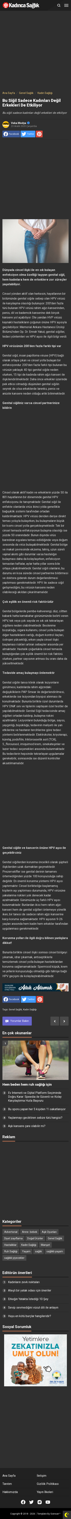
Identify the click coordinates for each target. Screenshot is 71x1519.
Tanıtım (7, 1484)
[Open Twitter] (31, 1502)
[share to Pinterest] (39, 134)
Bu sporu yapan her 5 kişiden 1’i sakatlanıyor (37, 1109)
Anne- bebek (29, 1231)
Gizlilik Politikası (48, 1484)
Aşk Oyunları (49, 1231)
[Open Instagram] (39, 1502)
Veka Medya (20, 123)
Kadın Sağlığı (30, 1009)
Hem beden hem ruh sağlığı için (27, 1084)
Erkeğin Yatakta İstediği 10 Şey (28, 1299)
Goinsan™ (55, 1514)
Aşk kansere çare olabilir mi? (26, 1126)
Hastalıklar (10, 1244)
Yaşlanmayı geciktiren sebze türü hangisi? (35, 1117)
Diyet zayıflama (13, 1238)
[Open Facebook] (23, 1502)
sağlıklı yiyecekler (14, 1257)
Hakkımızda (10, 1492)
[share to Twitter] (28, 134)
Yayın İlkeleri (45, 1492)
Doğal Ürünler (35, 1238)
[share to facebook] (11, 134)
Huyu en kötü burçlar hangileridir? (29, 1316)
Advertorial (10, 1231)
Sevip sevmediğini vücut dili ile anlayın (33, 1307)
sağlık (38, 1251)
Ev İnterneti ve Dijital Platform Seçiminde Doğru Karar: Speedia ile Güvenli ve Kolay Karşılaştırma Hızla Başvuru (35, 1096)
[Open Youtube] (48, 1502)
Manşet (45, 1244)
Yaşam (26, 1251)
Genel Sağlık (15, 1009)
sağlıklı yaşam (55, 1251)
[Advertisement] (35, 51)
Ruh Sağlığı (10, 1251)
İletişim (41, 1475)
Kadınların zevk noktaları (24, 1282)
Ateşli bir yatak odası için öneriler (29, 1290)
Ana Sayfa (9, 1475)
